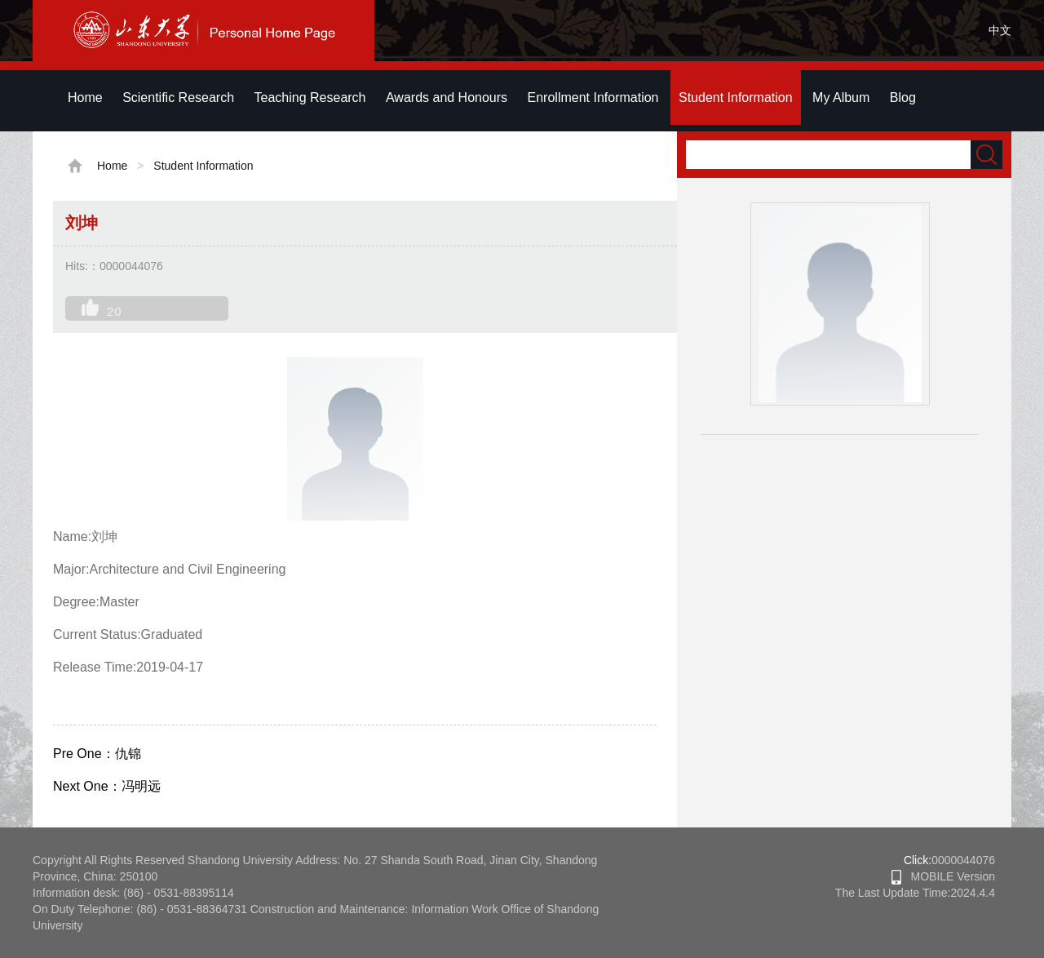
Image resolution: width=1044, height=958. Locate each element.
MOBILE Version (943, 876)
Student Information (736, 97)
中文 (1000, 30)
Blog (903, 97)
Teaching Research (310, 97)
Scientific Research (178, 97)
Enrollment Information (593, 97)
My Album (840, 97)
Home (85, 97)
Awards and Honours (446, 97)
